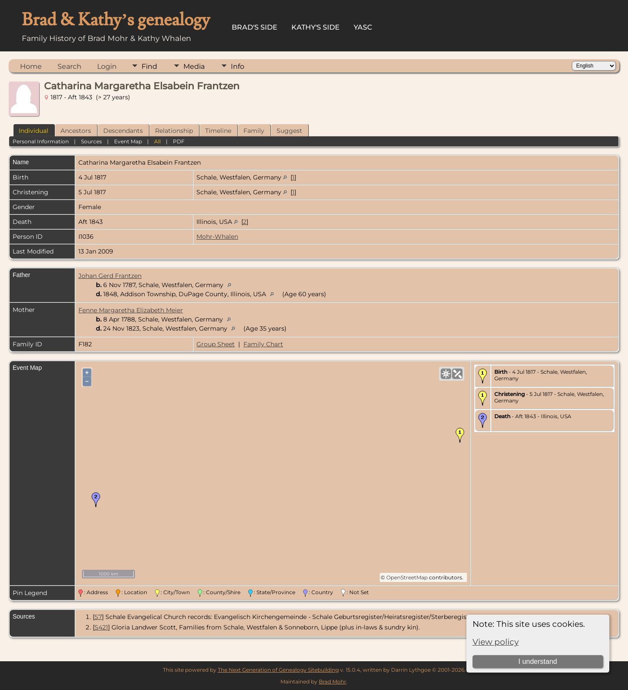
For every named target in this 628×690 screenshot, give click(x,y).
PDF (179, 141)
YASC (363, 27)
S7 (98, 617)
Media (194, 66)
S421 (101, 627)
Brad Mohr (332, 681)
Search (69, 66)
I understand (537, 661)
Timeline (218, 131)
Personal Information (41, 141)
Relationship (174, 131)
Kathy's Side (315, 27)
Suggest (289, 131)
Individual (33, 131)
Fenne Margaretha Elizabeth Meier (130, 310)
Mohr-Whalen (217, 236)
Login (107, 66)
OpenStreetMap (407, 577)
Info (237, 66)
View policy (496, 642)
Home (31, 66)
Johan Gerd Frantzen (110, 276)
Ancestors (76, 131)
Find (149, 66)
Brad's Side (254, 27)
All (157, 141)
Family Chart (263, 344)
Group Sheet (215, 344)
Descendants (123, 131)
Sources (91, 141)
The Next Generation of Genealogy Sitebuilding (278, 669)
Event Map (128, 141)
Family (253, 131)
